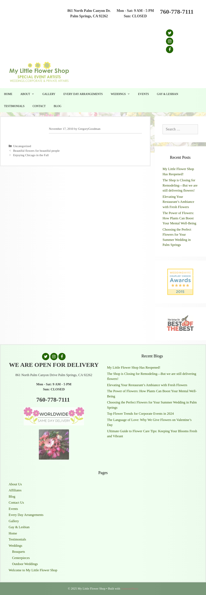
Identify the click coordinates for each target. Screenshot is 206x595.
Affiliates (15, 490)
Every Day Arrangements (83, 94)
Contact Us (16, 502)
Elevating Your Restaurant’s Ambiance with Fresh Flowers (178, 202)
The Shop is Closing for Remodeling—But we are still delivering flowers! (180, 185)
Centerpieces (21, 558)
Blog (57, 106)
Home (8, 94)
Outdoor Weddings (25, 564)
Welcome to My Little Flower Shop (33, 570)
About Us (15, 484)
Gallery (49, 94)
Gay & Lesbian (167, 94)
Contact (39, 106)
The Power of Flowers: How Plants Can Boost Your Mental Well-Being (179, 218)
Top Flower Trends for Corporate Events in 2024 (140, 414)
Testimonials (14, 106)
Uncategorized (22, 146)
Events (143, 94)
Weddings (122, 94)
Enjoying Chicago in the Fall (31, 155)
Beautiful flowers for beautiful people (36, 150)
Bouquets (18, 552)
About (29, 94)
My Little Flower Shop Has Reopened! (133, 367)
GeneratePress (129, 588)
